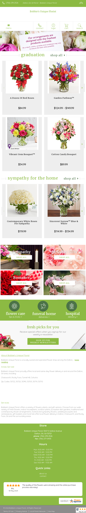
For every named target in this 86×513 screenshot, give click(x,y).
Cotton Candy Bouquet (63, 154)
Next (82, 88)
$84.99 (22, 108)
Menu (8, 28)
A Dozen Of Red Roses (22, 98)
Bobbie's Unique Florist (43, 11)
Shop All (56, 55)
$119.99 (22, 231)
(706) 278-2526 (12, 3)
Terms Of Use (8, 511)
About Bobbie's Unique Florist (15, 355)
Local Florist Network (37, 511)
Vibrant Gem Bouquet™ (22, 154)
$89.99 (64, 164)
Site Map (51, 511)
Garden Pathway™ (64, 98)
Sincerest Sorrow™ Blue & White (64, 222)
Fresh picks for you (43, 330)
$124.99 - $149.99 (64, 108)
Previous (3, 88)
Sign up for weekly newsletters (43, 341)
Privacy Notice (21, 511)
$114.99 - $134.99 (64, 231)
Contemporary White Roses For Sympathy (22, 222)
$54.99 (22, 164)
